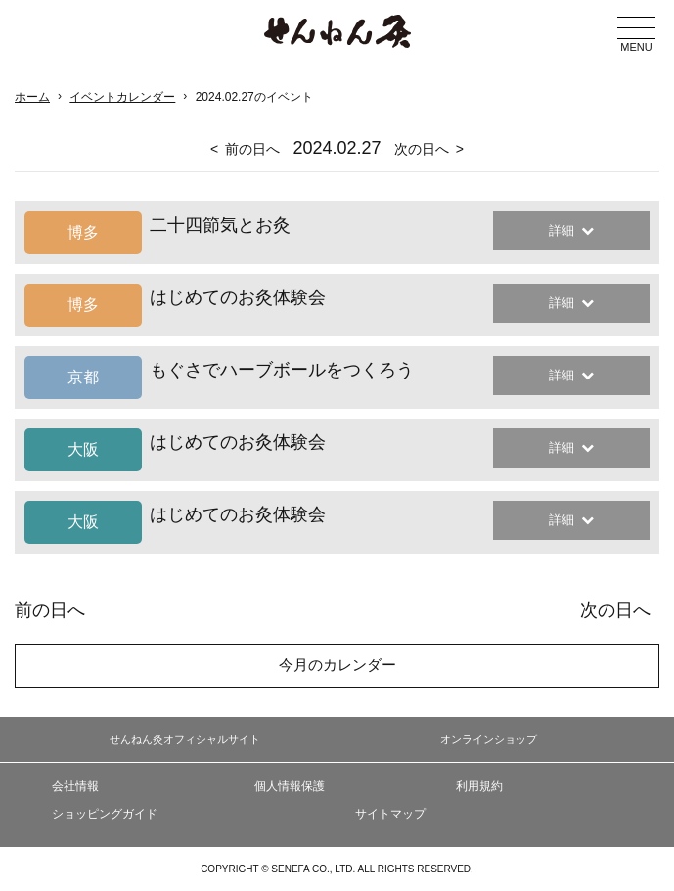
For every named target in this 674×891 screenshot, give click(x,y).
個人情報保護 (289, 786)
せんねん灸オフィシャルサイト (185, 739)
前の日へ (252, 148)
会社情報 (75, 786)
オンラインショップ (488, 739)
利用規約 (479, 786)
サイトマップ (390, 814)
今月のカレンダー (337, 664)
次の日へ (421, 148)
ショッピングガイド (104, 814)
